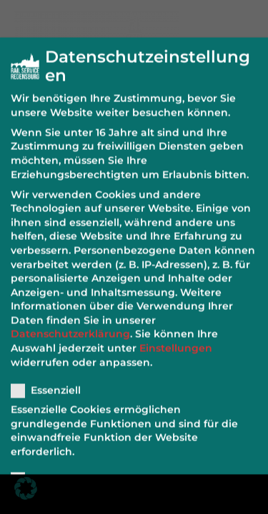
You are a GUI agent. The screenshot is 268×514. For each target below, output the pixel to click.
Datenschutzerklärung (70, 326)
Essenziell (50, 383)
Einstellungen (175, 340)
